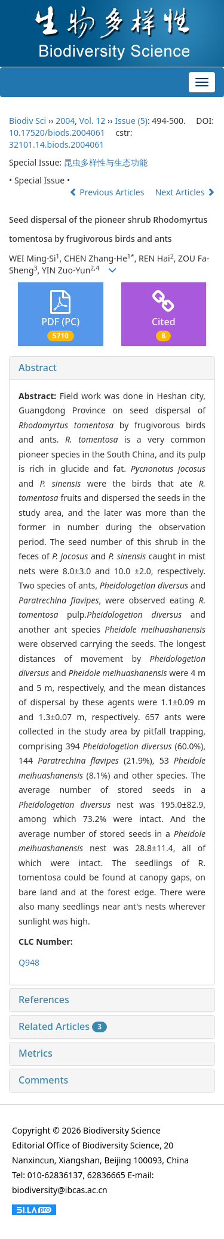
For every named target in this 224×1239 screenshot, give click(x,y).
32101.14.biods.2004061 (56, 144)
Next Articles (185, 192)
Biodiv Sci (27, 120)
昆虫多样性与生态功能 (106, 162)
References (44, 999)
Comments (43, 1080)
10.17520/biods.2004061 (57, 132)
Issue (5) (131, 120)
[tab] (112, 368)
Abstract (38, 367)
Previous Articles (107, 192)
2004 (65, 120)
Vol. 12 (92, 120)
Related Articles (63, 1026)
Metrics (36, 1053)
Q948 (29, 962)
